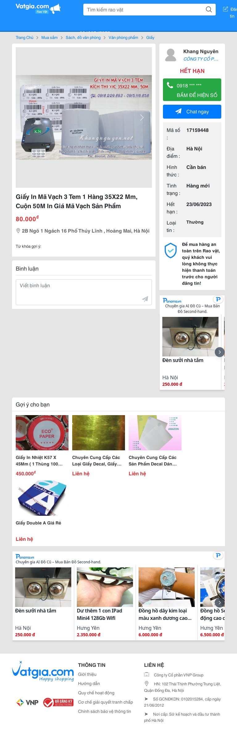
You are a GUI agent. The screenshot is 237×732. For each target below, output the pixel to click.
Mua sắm (49, 37)
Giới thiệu (87, 674)
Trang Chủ (24, 37)
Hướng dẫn (89, 683)
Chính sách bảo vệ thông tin (104, 711)
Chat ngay (192, 111)
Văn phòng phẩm (123, 37)
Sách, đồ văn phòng (83, 37)
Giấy (150, 37)
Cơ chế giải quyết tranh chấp (105, 702)
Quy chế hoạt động (96, 692)
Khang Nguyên (200, 50)
